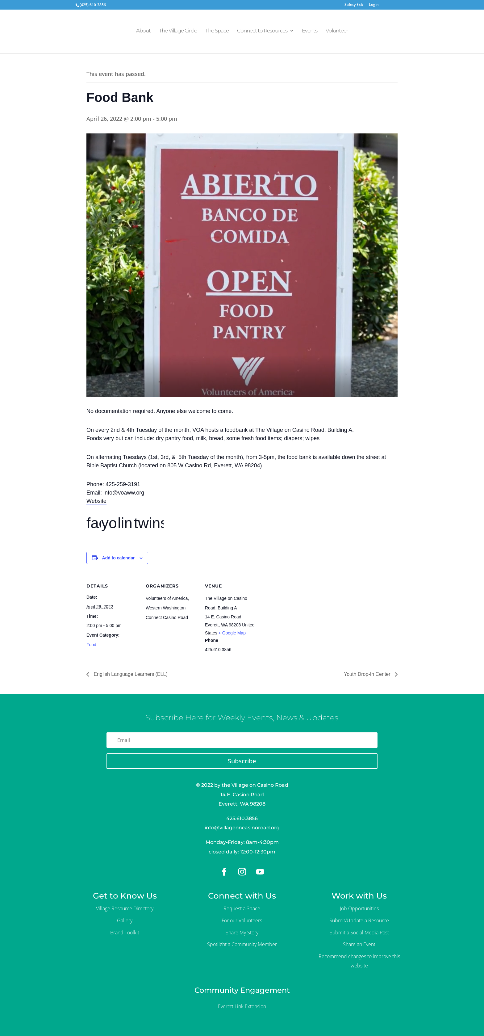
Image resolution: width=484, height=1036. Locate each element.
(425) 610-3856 (93, 4)
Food (91, 644)
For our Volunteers (242, 920)
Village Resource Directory (124, 908)
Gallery (124, 920)
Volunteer (337, 33)
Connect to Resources (262, 33)
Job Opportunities (359, 908)
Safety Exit (353, 5)
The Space (217, 33)
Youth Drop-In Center (368, 674)
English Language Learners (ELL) (130, 674)
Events (309, 33)
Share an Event (359, 944)
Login (374, 5)
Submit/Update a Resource (359, 920)
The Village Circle (178, 33)
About (143, 33)
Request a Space (241, 908)
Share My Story (242, 932)
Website (96, 501)
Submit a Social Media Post (359, 932)
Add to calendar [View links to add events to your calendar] (118, 557)
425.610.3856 (242, 818)
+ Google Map (232, 632)
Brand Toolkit (124, 932)
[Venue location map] (296, 616)
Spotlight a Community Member (242, 944)
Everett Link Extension (242, 1006)
